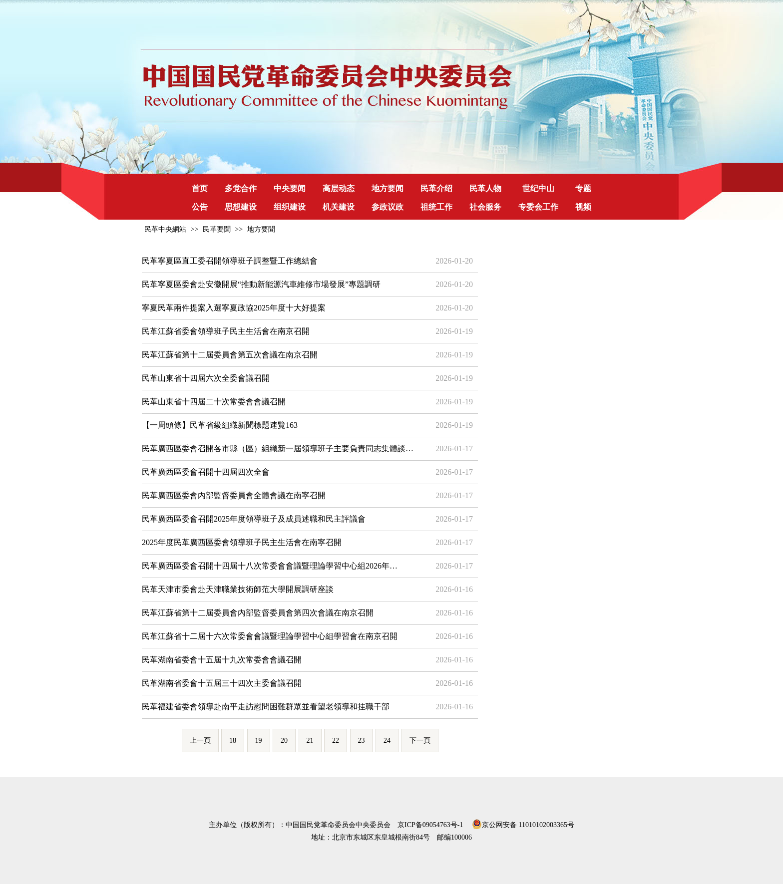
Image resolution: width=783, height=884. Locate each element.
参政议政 (387, 207)
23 (361, 740)
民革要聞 (217, 229)
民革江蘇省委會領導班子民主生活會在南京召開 (226, 331)
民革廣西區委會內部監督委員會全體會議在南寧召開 (234, 495)
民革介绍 (436, 188)
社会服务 (485, 207)
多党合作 (241, 188)
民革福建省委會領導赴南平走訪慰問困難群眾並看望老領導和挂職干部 (266, 706)
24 (387, 740)
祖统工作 (436, 207)
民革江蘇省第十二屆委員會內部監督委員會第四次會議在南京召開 (258, 612)
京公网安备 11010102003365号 (523, 823)
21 (310, 740)
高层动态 (339, 188)
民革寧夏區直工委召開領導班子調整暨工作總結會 (230, 261)
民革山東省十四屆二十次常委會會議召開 (214, 401)
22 (335, 740)
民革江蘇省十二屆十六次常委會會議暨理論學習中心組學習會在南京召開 (269, 636)
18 (232, 740)
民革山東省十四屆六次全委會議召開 (206, 378)
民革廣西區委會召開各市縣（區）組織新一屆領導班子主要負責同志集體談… (277, 448)
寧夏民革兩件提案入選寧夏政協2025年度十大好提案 (234, 307)
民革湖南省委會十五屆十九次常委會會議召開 (222, 659)
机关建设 (339, 207)
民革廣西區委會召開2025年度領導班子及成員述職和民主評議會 (254, 519)
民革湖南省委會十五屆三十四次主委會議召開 (222, 683)
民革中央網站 (165, 229)
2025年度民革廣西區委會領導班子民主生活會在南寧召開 (242, 542)
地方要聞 (261, 229)
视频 (583, 207)
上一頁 (200, 740)
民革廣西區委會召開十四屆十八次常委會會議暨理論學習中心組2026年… (269, 566)
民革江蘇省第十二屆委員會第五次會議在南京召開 (230, 354)
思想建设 (241, 207)
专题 (583, 188)
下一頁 (419, 740)
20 (284, 740)
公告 (200, 207)
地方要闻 (387, 188)
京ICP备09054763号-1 (430, 825)
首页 (200, 188)
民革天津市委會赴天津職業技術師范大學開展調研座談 (238, 589)
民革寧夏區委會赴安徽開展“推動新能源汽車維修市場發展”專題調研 (261, 284)
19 (258, 740)
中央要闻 (290, 188)
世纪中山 (538, 188)
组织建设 (290, 207)
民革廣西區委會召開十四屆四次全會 (206, 472)
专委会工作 (538, 207)
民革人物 (485, 188)
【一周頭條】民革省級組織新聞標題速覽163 (220, 425)
